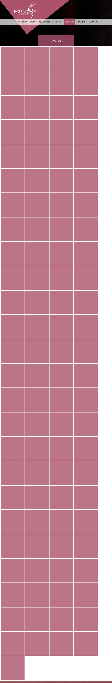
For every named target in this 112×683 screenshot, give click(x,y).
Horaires (45, 21)
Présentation (26, 21)
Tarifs (82, 21)
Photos (69, 21)
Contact (94, 21)
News (57, 21)
